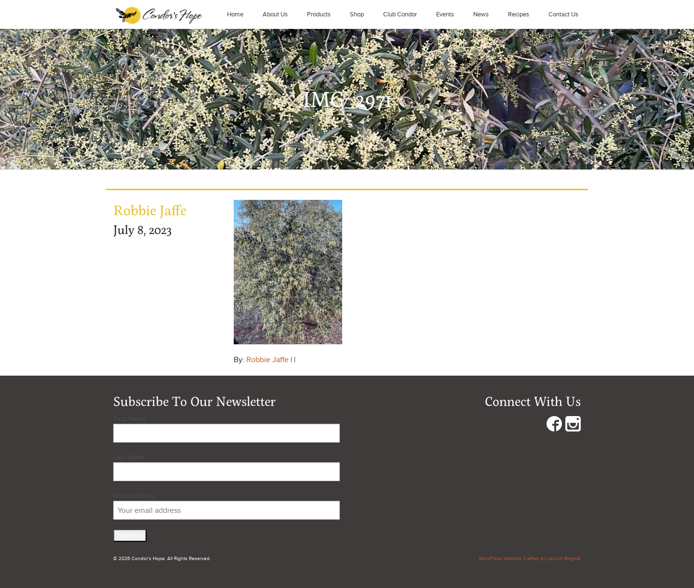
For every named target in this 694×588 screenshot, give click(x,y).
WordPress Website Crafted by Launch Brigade (530, 559)
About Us (275, 14)
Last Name (129, 457)
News (481, 14)
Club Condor (400, 14)
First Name (129, 419)
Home (235, 14)
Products (319, 14)
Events (445, 14)
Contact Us (563, 14)
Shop (357, 14)
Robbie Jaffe (267, 360)
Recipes (518, 14)
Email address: (226, 506)
